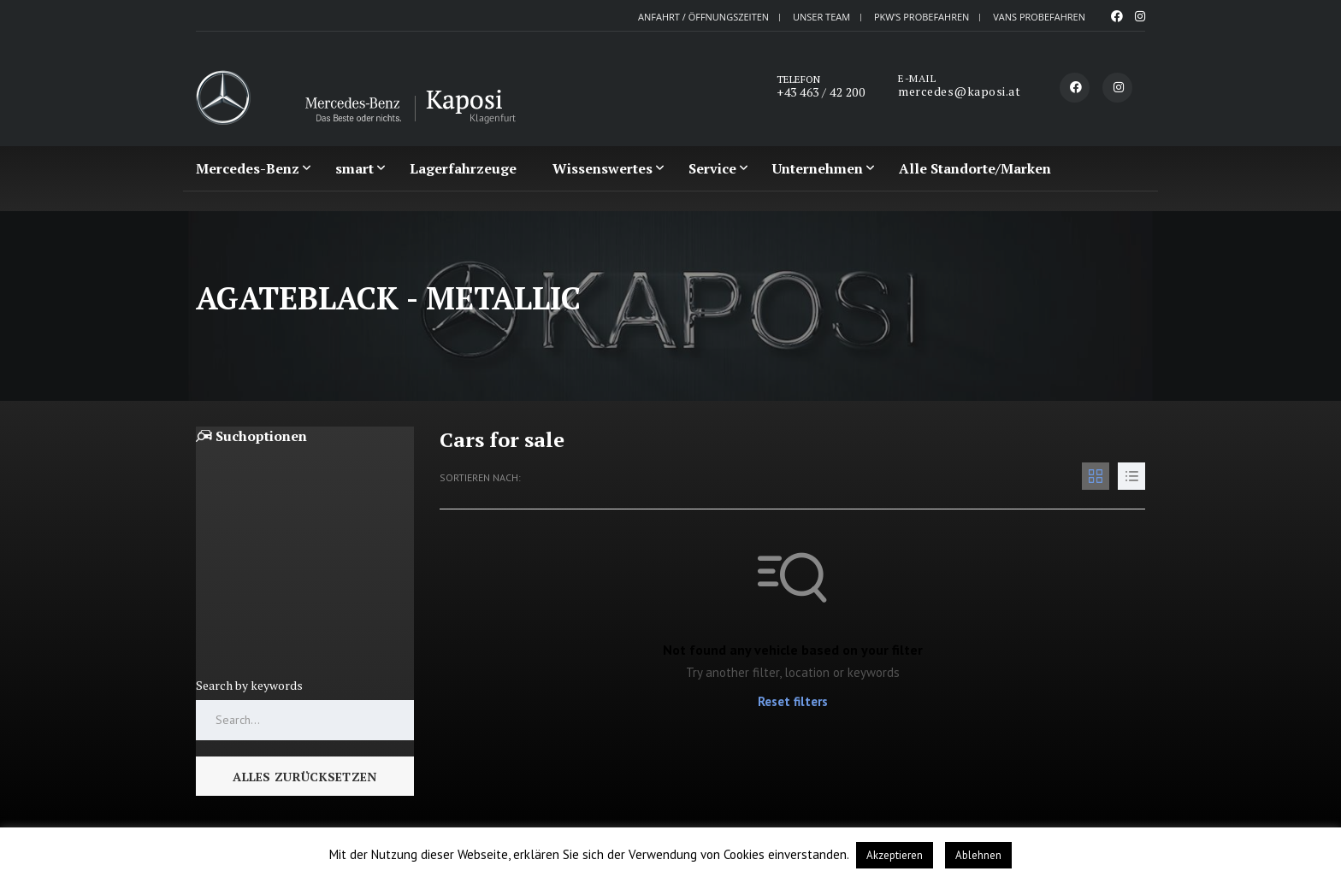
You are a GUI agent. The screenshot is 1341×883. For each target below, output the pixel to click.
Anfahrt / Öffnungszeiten (703, 16)
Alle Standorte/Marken (975, 168)
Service (712, 168)
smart (354, 168)
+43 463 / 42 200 (821, 92)
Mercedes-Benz (247, 168)
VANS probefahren (1039, 16)
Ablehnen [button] (978, 855)
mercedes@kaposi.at (959, 91)
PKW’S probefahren (921, 16)
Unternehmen (817, 168)
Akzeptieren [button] (894, 855)
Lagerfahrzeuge (463, 168)
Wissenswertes (602, 168)
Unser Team (821, 16)
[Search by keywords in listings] (305, 700)
